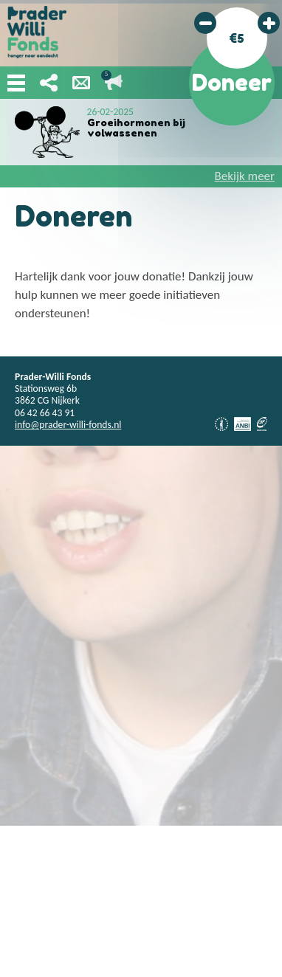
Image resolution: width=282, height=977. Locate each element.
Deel (48, 82)
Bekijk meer (245, 176)
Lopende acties (113, 82)
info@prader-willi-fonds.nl (68, 424)
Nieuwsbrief (81, 82)
